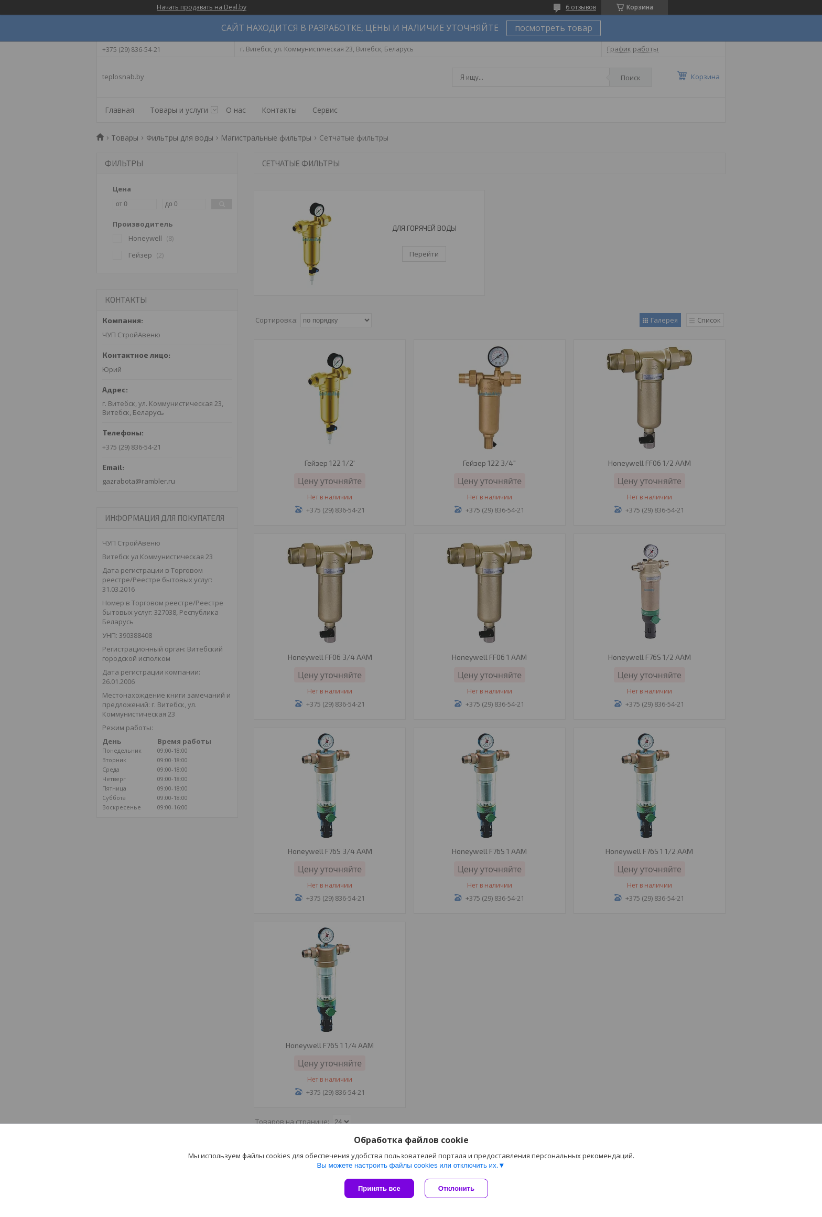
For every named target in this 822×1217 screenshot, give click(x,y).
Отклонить (456, 1188)
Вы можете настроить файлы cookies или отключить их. (407, 1165)
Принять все (379, 1188)
